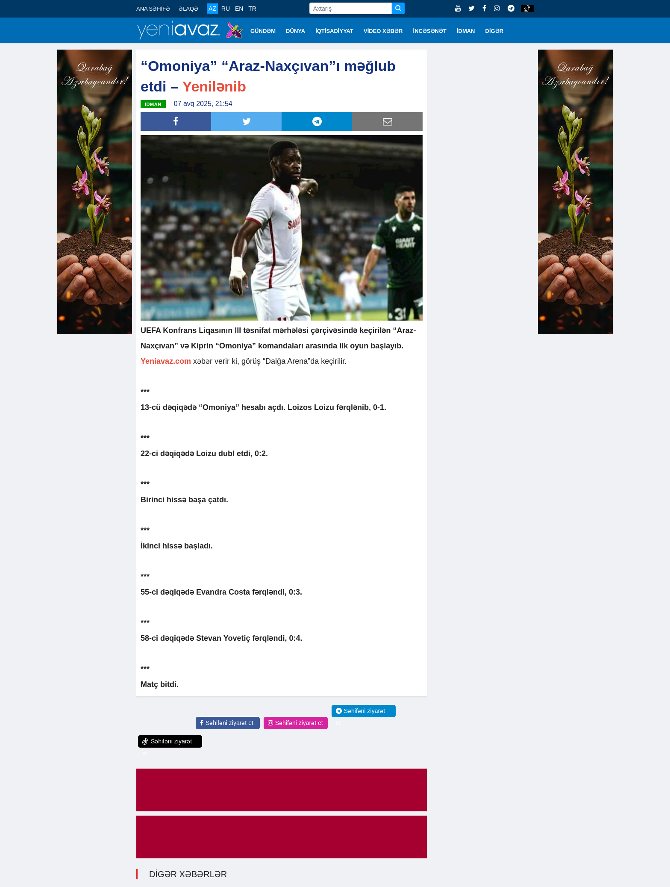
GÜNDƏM (263, 31)
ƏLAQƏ (188, 9)
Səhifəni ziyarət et (226, 722)
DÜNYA (295, 31)
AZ (212, 8)
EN (239, 8)
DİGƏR (494, 31)
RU (225, 8)
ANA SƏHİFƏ (153, 9)
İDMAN (466, 31)
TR (252, 8)
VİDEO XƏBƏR (383, 31)
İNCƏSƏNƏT (430, 31)
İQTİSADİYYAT (334, 31)
